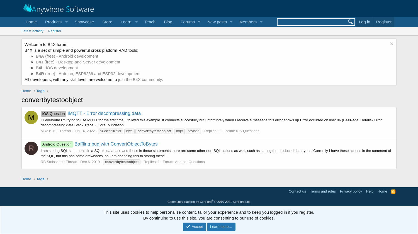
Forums (188, 21)
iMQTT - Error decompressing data (91, 113)
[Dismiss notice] (391, 44)
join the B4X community (140, 79)
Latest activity (32, 31)
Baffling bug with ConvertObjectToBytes (99, 144)
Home (31, 21)
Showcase (84, 21)
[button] (56, 22)
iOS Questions (247, 131)
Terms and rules (323, 191)
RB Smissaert (52, 162)
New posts (217, 21)
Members (248, 21)
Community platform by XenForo (209, 201)
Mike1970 (48, 131)
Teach (149, 21)
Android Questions (190, 162)
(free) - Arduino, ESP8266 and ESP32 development (88, 73)
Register (54, 31)
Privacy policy (351, 191)
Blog (168, 21)
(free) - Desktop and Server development (78, 62)
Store (107, 21)
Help (370, 191)
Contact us (297, 191)
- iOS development (57, 67)
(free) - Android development (67, 56)
